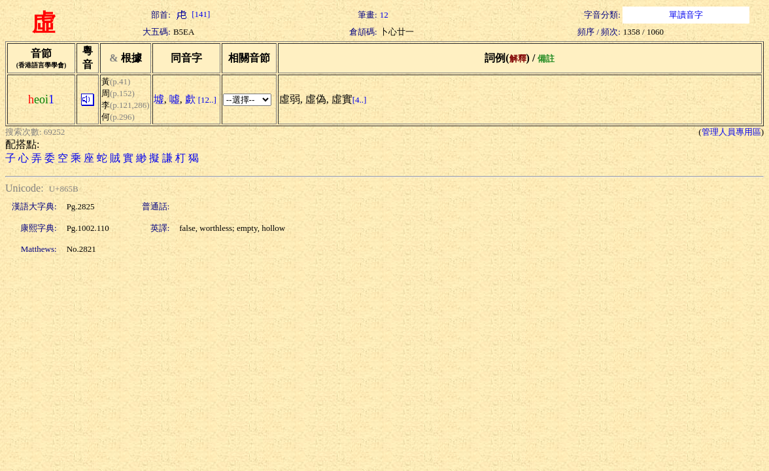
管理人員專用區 (731, 132)
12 (384, 15)
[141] (191, 14)
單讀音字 (686, 15)
